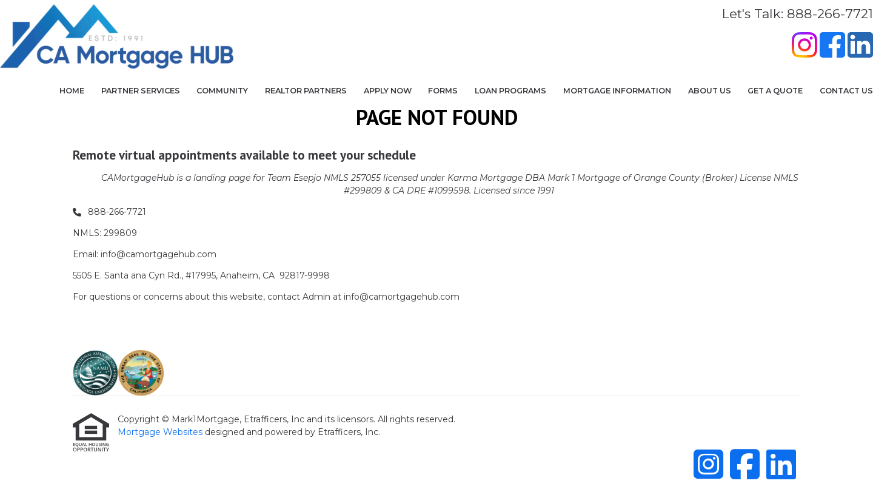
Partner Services (140, 90)
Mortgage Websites (161, 432)
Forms (443, 90)
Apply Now (388, 90)
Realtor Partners (306, 90)
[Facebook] (832, 46)
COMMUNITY (222, 90)
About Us (709, 90)
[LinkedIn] (860, 46)
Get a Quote (775, 90)
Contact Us (846, 90)
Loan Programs (510, 90)
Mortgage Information (617, 90)
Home (71, 90)
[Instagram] (804, 46)
